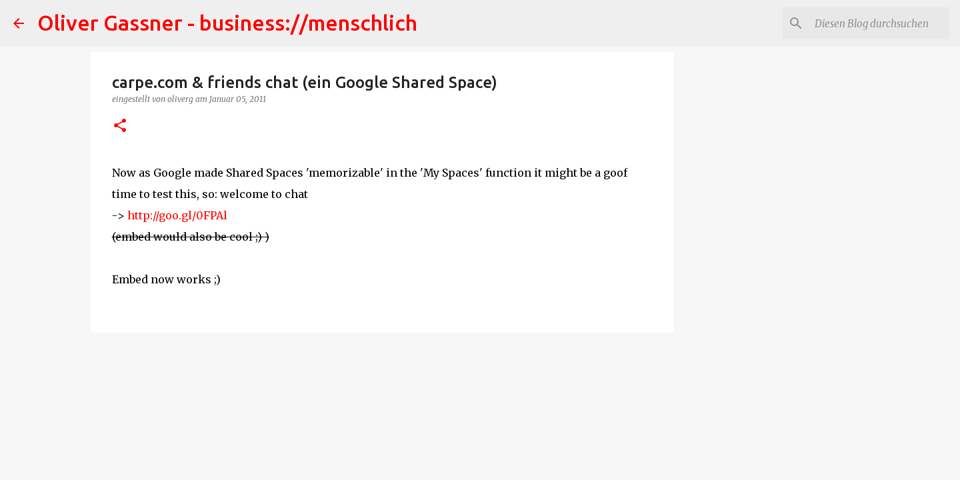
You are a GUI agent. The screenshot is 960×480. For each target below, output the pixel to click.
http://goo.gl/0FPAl (177, 215)
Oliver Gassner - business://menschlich (227, 23)
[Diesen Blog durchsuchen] (879, 23)
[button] (120, 126)
